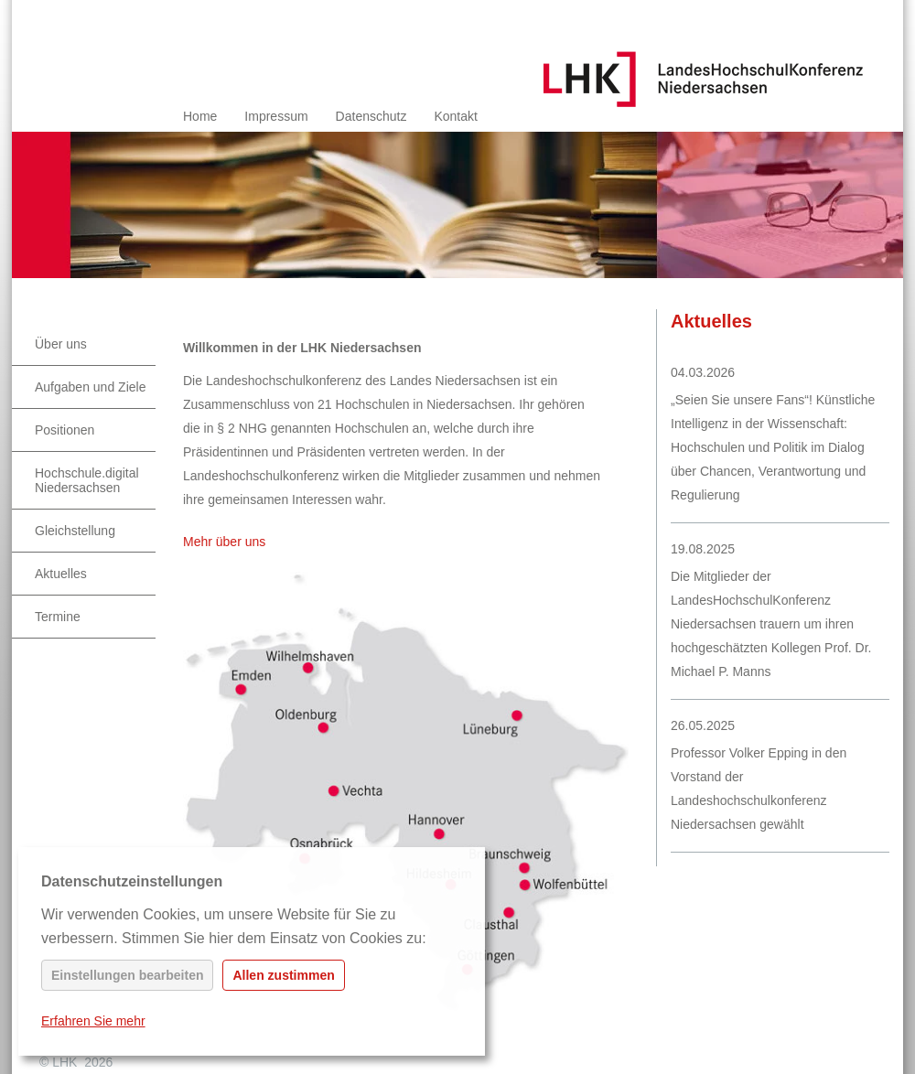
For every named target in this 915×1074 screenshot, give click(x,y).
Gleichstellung (75, 530)
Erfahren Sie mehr (93, 1021)
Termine (58, 616)
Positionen (64, 430)
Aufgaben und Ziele (90, 387)
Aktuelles (61, 573)
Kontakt (455, 116)
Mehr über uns (224, 541)
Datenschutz (371, 116)
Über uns (61, 344)
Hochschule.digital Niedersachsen (87, 480)
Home (200, 116)
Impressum (275, 116)
